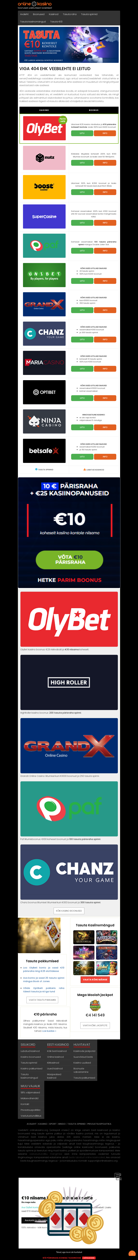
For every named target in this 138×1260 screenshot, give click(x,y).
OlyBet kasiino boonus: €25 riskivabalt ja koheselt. (69, 647)
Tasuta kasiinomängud (33, 21)
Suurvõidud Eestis (83, 1057)
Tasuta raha (70, 14)
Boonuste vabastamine (81, 1070)
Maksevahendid (29, 1098)
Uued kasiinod (55, 1068)
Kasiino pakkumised (31, 1068)
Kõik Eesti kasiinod (57, 1051)
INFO (105, 133)
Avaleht (24, 14)
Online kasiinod (55, 1057)
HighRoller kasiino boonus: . (69, 711)
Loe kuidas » (49, 1031)
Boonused (38, 14)
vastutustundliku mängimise (45, 1154)
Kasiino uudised (82, 1062)
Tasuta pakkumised (84, 1077)
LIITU (82, 133)
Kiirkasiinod (53, 1062)
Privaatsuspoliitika (30, 1110)
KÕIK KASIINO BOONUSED (69, 910)
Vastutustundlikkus (31, 1115)
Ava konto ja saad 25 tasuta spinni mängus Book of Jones (43, 979)
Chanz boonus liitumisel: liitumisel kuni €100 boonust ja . (69, 900)
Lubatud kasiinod (30, 1051)
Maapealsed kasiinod (54, 1076)
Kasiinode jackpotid (84, 1051)
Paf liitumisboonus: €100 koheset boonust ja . (69, 837)
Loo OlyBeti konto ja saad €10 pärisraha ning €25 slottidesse (43, 969)
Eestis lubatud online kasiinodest (87, 1157)
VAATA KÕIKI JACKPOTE (95, 1025)
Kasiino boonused (31, 1057)
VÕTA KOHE (89, 1258)
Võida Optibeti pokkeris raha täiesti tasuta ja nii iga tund (43, 989)
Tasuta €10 (56, 21)
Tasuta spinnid (89, 14)
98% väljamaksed (30, 1092)
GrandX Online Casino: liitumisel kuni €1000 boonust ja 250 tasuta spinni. (69, 774)
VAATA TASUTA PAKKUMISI (42, 1000)
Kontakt (25, 1104)
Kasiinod (53, 14)
